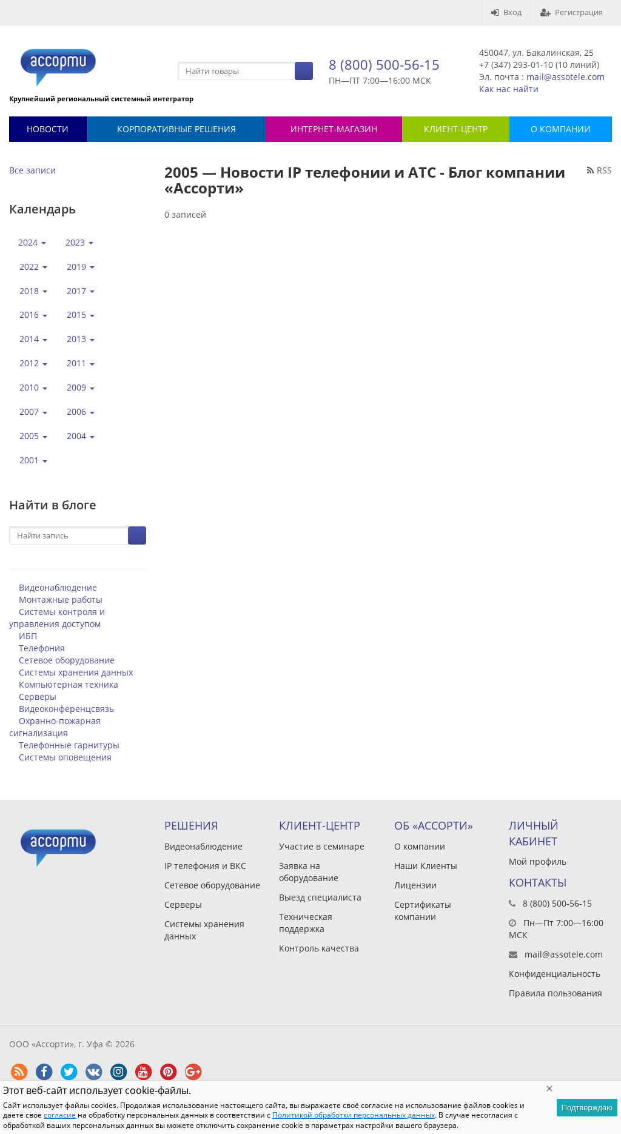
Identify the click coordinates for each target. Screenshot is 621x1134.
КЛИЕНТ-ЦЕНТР (456, 129)
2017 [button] (81, 291)
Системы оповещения (65, 757)
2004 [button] (81, 435)
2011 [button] (81, 363)
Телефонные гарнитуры (69, 745)
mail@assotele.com (565, 76)
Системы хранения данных (76, 672)
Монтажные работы (60, 599)
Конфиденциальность (554, 973)
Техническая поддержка (305, 922)
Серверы (37, 696)
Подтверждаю (587, 1107)
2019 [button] (81, 266)
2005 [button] (33, 435)
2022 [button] (33, 266)
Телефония (42, 648)
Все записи (32, 170)
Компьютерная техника (68, 684)
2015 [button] (81, 314)
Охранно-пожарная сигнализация (55, 727)
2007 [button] (33, 411)
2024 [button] (32, 242)
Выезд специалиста (320, 897)
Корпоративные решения (176, 129)
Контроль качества (319, 948)
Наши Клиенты (425, 865)
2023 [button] (79, 242)
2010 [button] (33, 387)
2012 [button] (33, 363)
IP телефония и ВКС (205, 865)
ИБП (28, 636)
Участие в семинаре (321, 846)
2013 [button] (81, 338)
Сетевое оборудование (67, 660)
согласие (60, 1115)
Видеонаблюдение (58, 587)
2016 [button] (33, 314)
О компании (419, 846)
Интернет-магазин (333, 129)
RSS (599, 170)
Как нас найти (509, 89)
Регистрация (571, 12)
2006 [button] (81, 411)
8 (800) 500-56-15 (384, 64)
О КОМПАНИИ (561, 129)
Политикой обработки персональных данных (353, 1115)
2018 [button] (33, 291)
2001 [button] (33, 460)
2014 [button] (33, 338)
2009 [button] (81, 387)
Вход (506, 12)
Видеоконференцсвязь (66, 708)
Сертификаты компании (422, 910)
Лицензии (415, 885)
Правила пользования (555, 993)
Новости (48, 129)
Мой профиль (537, 861)
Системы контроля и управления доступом (57, 617)
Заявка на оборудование (308, 872)
